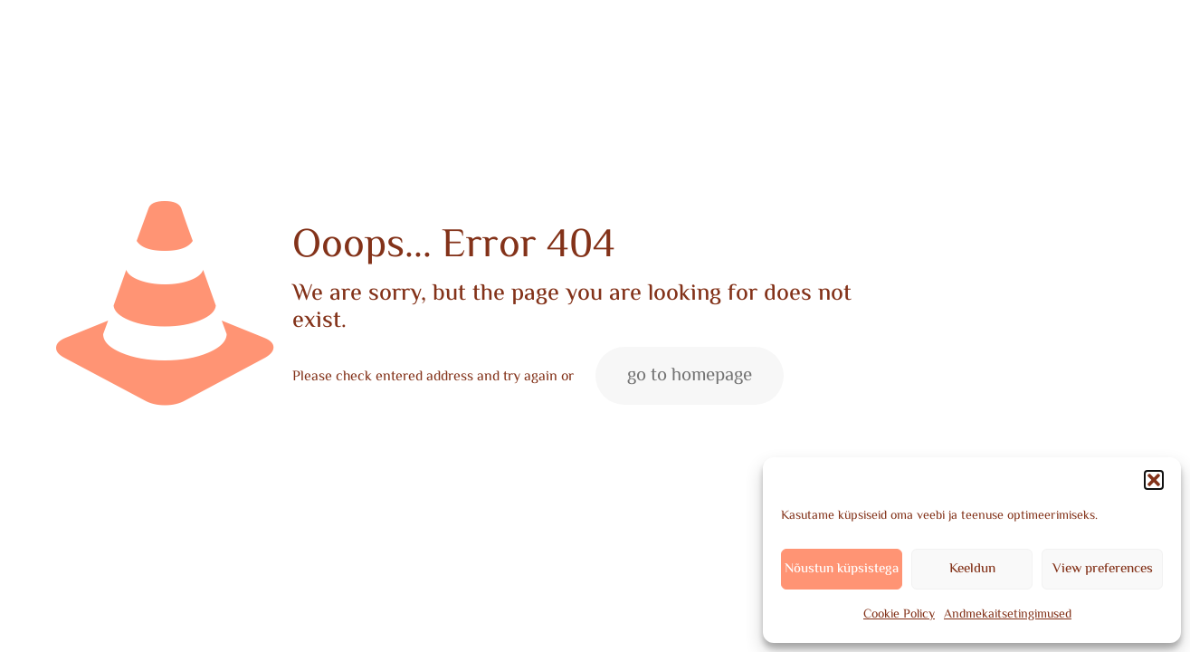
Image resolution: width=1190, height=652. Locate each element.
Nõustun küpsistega (842, 569)
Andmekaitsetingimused (1007, 615)
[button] (1154, 480)
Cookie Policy (899, 615)
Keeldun (972, 569)
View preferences (1102, 569)
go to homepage (689, 375)
